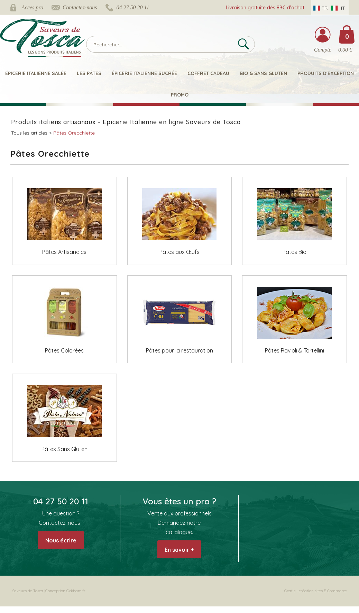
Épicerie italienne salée (35, 73)
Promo (179, 95)
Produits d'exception (325, 73)
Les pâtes (89, 73)
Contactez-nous (80, 7)
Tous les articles (29, 133)
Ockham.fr (75, 590)
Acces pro (32, 7)
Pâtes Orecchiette (74, 133)
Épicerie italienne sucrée (144, 73)
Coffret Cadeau (208, 73)
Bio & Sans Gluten (263, 73)
